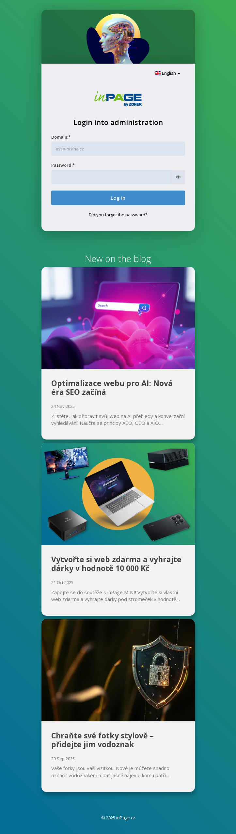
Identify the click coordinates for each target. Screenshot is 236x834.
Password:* (63, 165)
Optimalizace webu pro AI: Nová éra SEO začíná (112, 387)
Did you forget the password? (118, 215)
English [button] (167, 73)
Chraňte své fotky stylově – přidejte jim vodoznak (102, 740)
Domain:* (61, 137)
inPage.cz (125, 818)
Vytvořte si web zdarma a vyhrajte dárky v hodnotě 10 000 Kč (116, 564)
